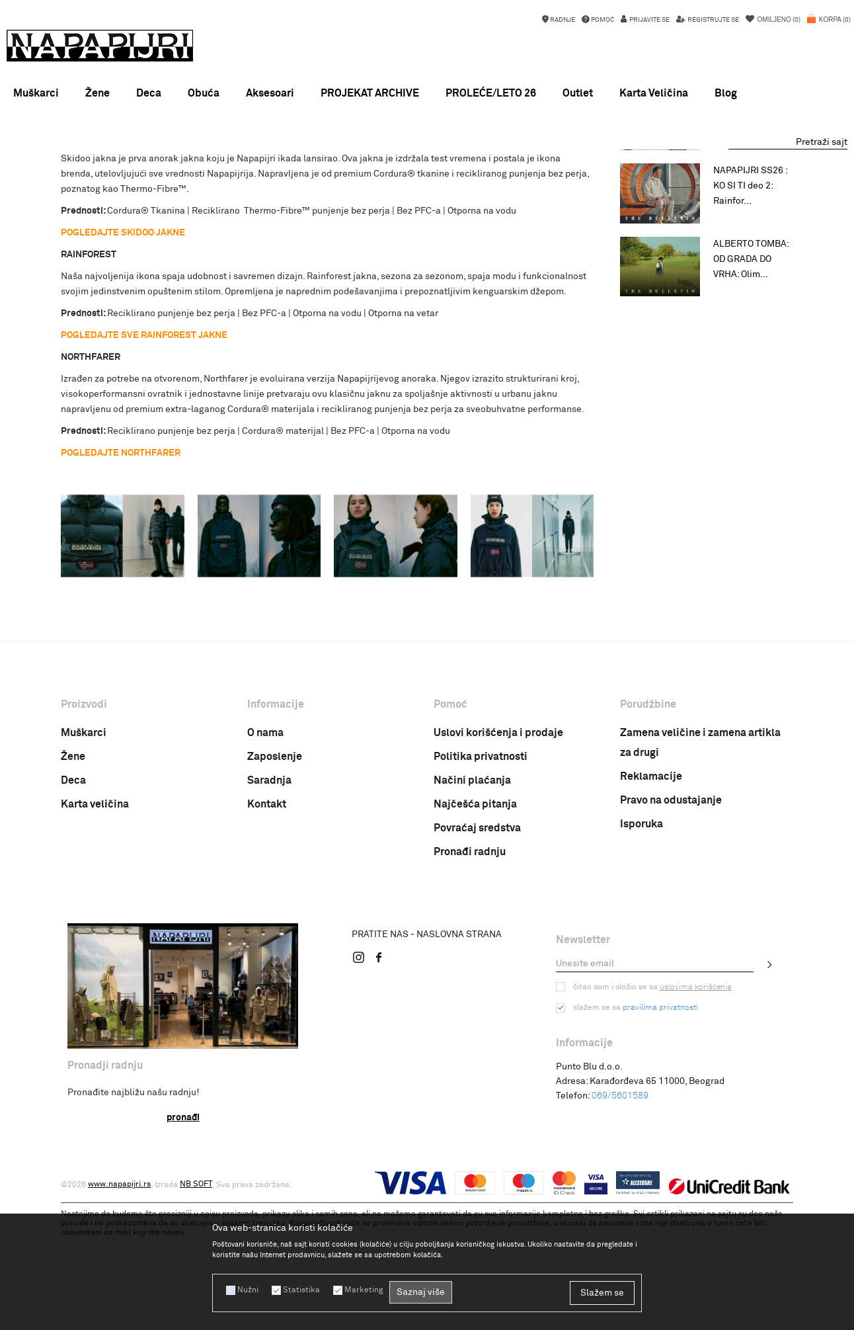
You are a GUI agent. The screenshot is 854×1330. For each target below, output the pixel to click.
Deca (73, 930)
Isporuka (641, 973)
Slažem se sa (635, 1157)
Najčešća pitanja (475, 953)
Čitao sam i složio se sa (652, 1137)
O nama (265, 882)
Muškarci (83, 882)
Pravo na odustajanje (671, 949)
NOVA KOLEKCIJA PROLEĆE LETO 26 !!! (427, 162)
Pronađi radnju (470, 1001)
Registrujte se (712, 20)
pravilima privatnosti (660, 1157)
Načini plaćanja (472, 930)
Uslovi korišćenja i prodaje (498, 882)
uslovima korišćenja (696, 1137)
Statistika (301, 1290)
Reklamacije (651, 926)
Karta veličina (95, 953)
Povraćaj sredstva (477, 977)
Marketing (363, 1290)
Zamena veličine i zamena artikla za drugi (700, 892)
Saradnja (269, 930)
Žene (73, 906)
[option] (427, 162)
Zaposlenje (274, 906)
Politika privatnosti (480, 906)
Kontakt (266, 953)
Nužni (247, 1290)
